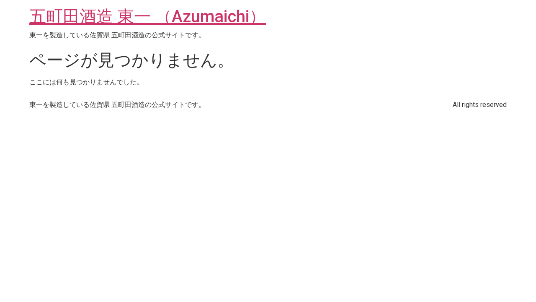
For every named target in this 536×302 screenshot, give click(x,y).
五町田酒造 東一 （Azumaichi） (147, 16)
